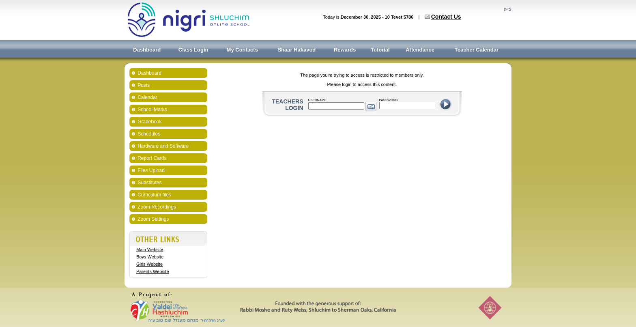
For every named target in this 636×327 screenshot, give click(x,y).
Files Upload (151, 170)
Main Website (149, 249)
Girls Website (149, 264)
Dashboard (147, 50)
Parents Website (152, 271)
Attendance (420, 50)
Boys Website (149, 256)
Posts (144, 85)
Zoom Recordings (157, 207)
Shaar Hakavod (296, 50)
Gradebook (149, 122)
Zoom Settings (153, 219)
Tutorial (380, 50)
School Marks (152, 109)
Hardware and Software (163, 146)
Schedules (149, 134)
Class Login (193, 50)
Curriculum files (154, 195)
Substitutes (149, 182)
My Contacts (242, 50)
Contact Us (446, 16)
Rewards (345, 50)
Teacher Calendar (476, 50)
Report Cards (152, 158)
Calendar (147, 97)
